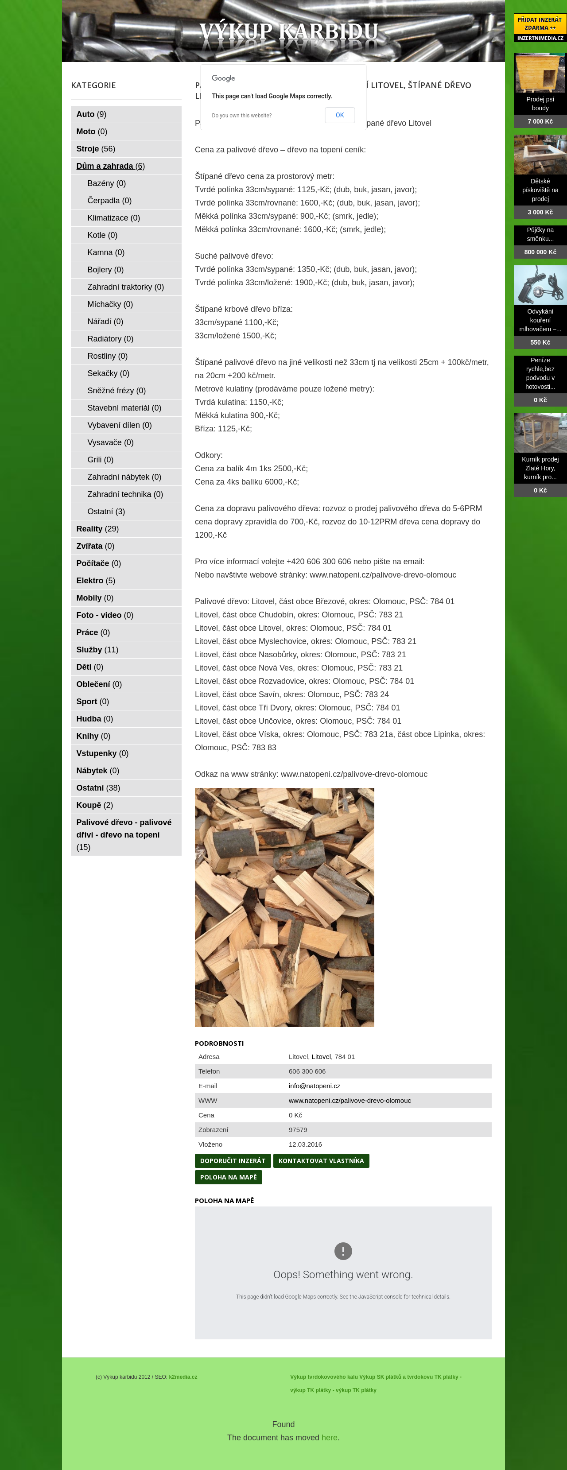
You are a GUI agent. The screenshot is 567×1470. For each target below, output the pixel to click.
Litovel (321, 1056)
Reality (98, 528)
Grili (101, 459)
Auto (92, 114)
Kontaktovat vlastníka (321, 1160)
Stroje (96, 148)
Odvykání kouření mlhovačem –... (541, 320)
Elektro (96, 580)
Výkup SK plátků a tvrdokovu (396, 1377)
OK (340, 115)
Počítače (99, 563)
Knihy (94, 736)
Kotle (103, 235)
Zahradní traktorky (126, 287)
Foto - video (105, 615)
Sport (93, 701)
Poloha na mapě (228, 1177)
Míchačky (110, 304)
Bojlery (106, 269)
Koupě (95, 805)
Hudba (95, 718)
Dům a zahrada (111, 166)
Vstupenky (103, 753)
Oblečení (99, 684)
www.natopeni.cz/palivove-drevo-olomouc (350, 1100)
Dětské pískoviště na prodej (540, 190)
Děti (90, 667)
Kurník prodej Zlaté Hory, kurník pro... (540, 468)
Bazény (107, 183)
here (330, 1437)
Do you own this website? (242, 115)
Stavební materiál (125, 407)
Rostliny (108, 356)
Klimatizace (114, 217)
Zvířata (96, 546)
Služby (98, 649)
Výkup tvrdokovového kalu (324, 1377)
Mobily (95, 597)
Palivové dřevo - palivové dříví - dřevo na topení (124, 835)
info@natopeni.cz (314, 1086)
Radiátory (111, 338)
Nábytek (98, 770)
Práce (93, 632)
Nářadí (106, 321)
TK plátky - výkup (329, 1390)
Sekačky (109, 373)
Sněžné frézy (117, 390)
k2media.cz (183, 1377)
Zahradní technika (125, 494)
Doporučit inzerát (233, 1160)
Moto (92, 131)
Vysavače (111, 442)
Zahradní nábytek (125, 477)
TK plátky (365, 1390)
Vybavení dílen (120, 425)
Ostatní (106, 511)
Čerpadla (110, 200)
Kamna (106, 252)
